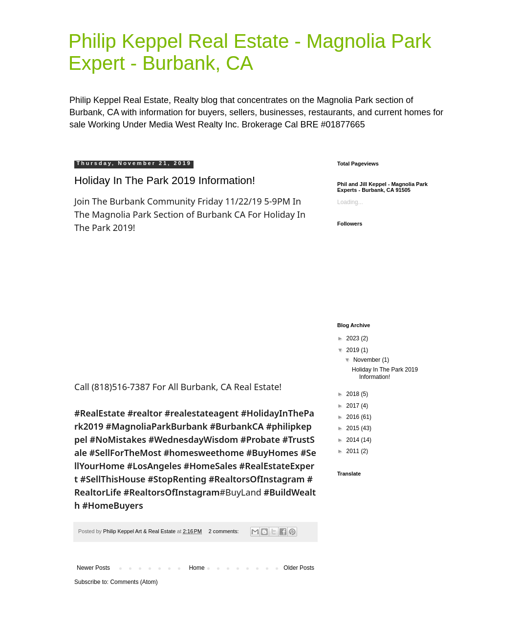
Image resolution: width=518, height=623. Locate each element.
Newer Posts (93, 567)
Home (197, 567)
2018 (353, 394)
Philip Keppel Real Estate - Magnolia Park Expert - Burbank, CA (250, 52)
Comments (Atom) (133, 582)
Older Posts (298, 567)
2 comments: (224, 531)
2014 (353, 439)
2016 (353, 417)
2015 (353, 428)
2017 (353, 405)
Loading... (350, 202)
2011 (353, 451)
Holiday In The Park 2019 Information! (164, 180)
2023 (353, 338)
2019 (353, 350)
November (367, 359)
